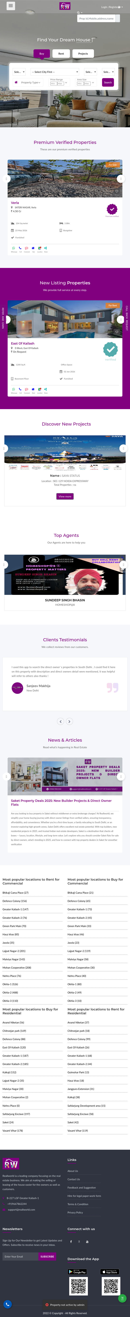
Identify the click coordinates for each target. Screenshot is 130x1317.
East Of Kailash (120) (14, 1047)
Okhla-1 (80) (74, 984)
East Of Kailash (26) (78, 1047)
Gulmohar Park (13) (78, 1072)
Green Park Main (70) (14, 926)
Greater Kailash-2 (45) (80, 917)
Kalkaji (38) (74, 1097)
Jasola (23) (73, 942)
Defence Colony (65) (79, 900)
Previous (7, 179)
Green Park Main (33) (79, 926)
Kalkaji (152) (9, 1072)
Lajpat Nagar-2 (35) (13, 1080)
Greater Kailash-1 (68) (80, 1055)
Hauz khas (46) (76, 934)
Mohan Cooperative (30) (81, 967)
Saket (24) (8, 1122)
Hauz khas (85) (11, 934)
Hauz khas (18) (76, 1080)
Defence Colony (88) (14, 1039)
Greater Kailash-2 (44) (80, 1063)
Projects (83, 53)
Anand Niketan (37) (78, 1022)
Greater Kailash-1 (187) (15, 1055)
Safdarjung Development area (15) (86, 1105)
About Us (73, 1170)
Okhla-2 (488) (10, 992)
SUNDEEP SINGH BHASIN (65, 600)
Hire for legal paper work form (84, 1195)
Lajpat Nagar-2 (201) (14, 950)
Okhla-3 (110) (10, 1000)
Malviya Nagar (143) (14, 959)
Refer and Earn (3, 318)
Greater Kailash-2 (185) (15, 1063)
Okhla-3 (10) (74, 1000)
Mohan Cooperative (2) (15, 1097)
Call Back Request (127, 318)
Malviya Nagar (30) (13, 1088)
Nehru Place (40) (77, 975)
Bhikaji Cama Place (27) (15, 892)
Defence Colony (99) (79, 1039)
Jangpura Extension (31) (81, 1088)
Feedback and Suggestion (82, 1187)
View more (65, 496)
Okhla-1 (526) (10, 984)
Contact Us (74, 1179)
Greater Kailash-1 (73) (80, 909)
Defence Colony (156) (15, 900)
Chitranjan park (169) (14, 1030)
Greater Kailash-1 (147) (15, 909)
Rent (61, 53)
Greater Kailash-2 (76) (15, 917)
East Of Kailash (22, 343)
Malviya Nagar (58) (78, 959)
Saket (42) (73, 1122)
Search (108, 82)
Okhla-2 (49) (74, 992)
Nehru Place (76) (12, 975)
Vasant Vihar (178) (13, 1130)
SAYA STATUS (71, 475)
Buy (41, 53)
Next (121, 179)
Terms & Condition (78, 1204)
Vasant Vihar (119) (78, 1130)
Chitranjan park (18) (79, 1030)
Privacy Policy (75, 1212)
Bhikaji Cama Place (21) (80, 892)
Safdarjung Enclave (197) (16, 1113)
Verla (15, 203)
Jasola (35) (8, 942)
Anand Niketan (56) (13, 1022)
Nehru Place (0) (11, 1105)
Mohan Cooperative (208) (17, 967)
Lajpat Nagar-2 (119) (79, 950)
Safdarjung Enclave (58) (80, 1113)
